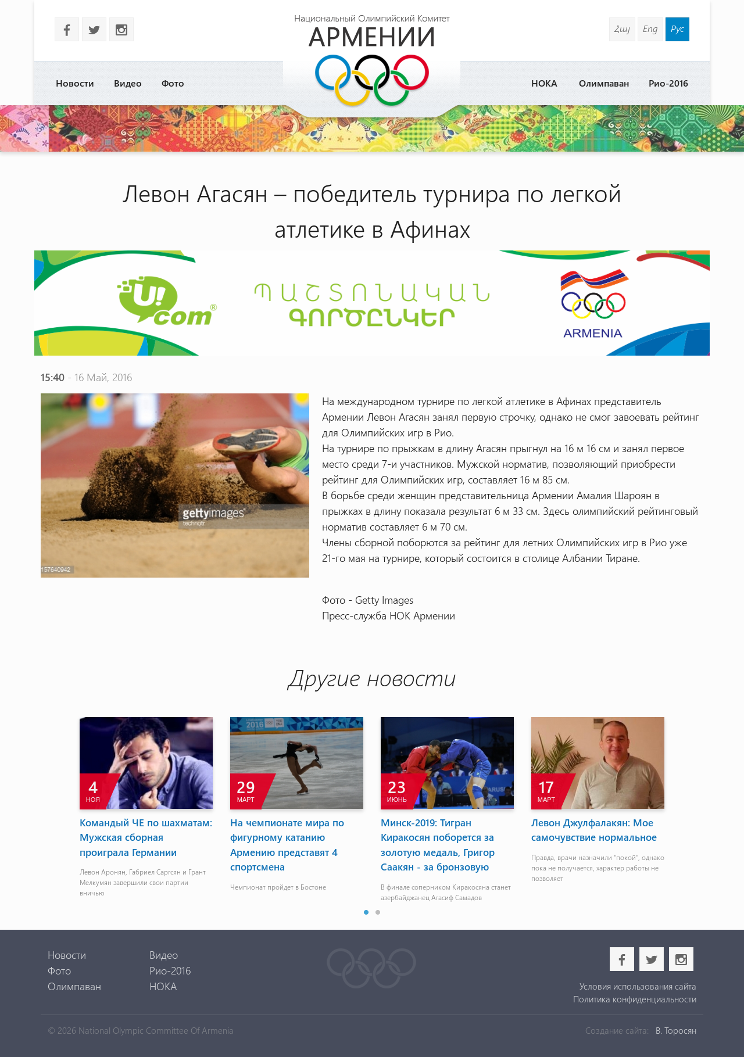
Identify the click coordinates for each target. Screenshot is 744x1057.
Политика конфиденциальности (634, 999)
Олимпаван (604, 83)
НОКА (544, 83)
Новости (75, 83)
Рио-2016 (668, 83)
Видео (128, 83)
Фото (173, 83)
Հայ (622, 28)
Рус (677, 28)
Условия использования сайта (638, 986)
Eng (650, 28)
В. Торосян (676, 1030)
